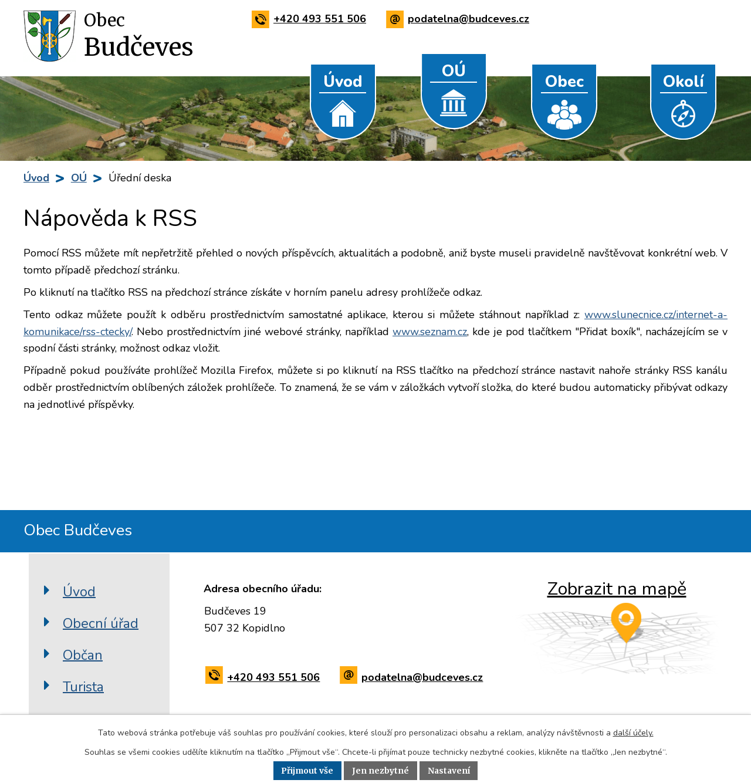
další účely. (633, 732)
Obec (564, 82)
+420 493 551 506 (311, 19)
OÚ (454, 71)
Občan (83, 654)
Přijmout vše (306, 770)
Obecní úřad (100, 622)
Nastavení (449, 770)
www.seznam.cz (430, 332)
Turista (83, 686)
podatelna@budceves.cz (459, 19)
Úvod (343, 82)
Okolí (683, 82)
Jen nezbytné (380, 770)
